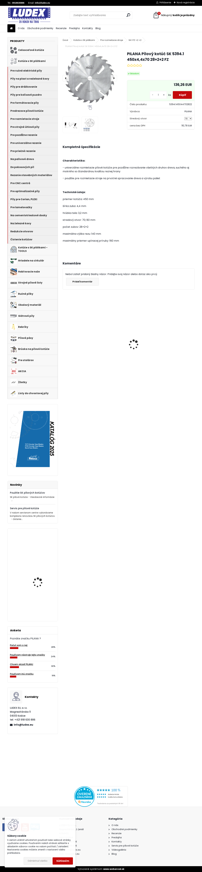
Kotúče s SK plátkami (84, 40)
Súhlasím (62, 861)
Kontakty (87, 28)
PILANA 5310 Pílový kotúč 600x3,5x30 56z (80, 347)
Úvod (65, 40)
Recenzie (61, 28)
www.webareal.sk (113, 869)
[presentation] (66, 78)
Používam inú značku (21, 673)
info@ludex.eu (23, 725)
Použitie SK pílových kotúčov (27, 492)
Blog (98, 28)
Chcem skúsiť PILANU (21, 664)
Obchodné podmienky (40, 28)
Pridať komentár (83, 281)
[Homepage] (11, 28)
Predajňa (74, 28)
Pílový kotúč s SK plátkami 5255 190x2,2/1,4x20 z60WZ (40, 576)
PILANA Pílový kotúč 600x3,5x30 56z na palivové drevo (129, 347)
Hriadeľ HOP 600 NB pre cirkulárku (168, 351)
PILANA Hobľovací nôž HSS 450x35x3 (40, 545)
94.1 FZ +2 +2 (135, 40)
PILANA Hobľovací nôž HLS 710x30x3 (40, 603)
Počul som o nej (18, 645)
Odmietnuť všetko (37, 860)
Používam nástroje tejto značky (27, 654)
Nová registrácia (186, 2)
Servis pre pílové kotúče (24, 508)
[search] (128, 15)
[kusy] (158, 95)
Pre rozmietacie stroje (111, 40)
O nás (21, 28)
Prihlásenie (165, 2)
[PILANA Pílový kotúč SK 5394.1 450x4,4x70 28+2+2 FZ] (90, 78)
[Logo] (29, 15)
